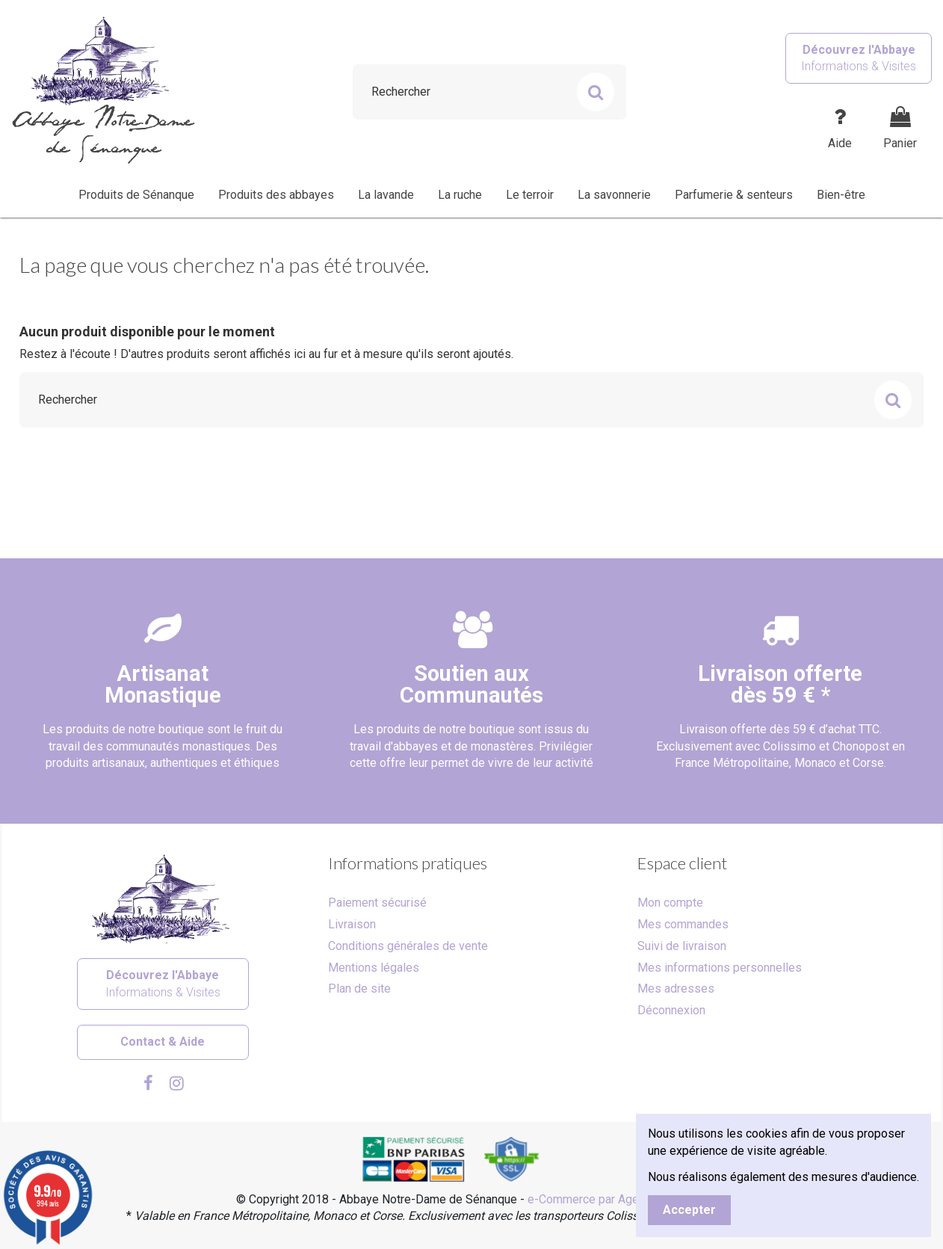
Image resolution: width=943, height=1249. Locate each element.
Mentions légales (373, 967)
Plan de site (359, 988)
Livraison (352, 924)
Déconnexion (671, 1010)
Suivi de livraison (681, 946)
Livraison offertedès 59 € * (780, 684)
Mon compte (670, 902)
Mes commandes (683, 924)
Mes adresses (675, 988)
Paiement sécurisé (377, 902)
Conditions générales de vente (408, 946)
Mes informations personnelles (719, 967)
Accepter (689, 1210)
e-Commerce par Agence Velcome (617, 1199)
